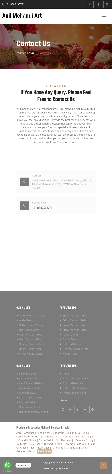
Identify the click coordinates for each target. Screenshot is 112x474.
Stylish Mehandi (72, 344)
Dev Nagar (36, 444)
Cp (57, 440)
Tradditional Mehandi (75, 392)
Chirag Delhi (46, 440)
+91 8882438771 (13, 4)
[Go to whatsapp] (7, 465)
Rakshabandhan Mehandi (34, 412)
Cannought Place (53, 436)
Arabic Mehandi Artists (32, 315)
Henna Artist (70, 353)
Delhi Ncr (22, 444)
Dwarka (69, 444)
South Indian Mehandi (75, 378)
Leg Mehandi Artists (30, 383)
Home (20, 52)
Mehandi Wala (27, 392)
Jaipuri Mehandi (28, 378)
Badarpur (59, 433)
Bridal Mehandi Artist (75, 315)
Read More (44, 451)
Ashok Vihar (44, 433)
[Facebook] (98, 4)
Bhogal (36, 436)
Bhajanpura (74, 433)
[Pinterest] (107, 4)
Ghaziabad (72, 447)
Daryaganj (67, 440)
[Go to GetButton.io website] (7, 471)
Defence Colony (84, 440)
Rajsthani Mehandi (30, 407)
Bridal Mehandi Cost (74, 325)
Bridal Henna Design (31, 353)
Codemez (63, 468)
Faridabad (58, 447)
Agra (19, 433)
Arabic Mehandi (28, 320)
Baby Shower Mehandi (32, 325)
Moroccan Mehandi (30, 397)
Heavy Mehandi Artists (75, 349)
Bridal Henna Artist (30, 349)
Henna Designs (28, 373)
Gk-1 (84, 447)
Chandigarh (88, 436)
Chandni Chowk (27, 440)
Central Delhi (72, 436)
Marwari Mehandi (29, 388)
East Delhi (82, 444)
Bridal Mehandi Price (74, 330)
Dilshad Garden (53, 444)
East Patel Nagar (40, 447)
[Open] (104, 15)
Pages (31, 52)
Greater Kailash (25, 451)
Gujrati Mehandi (72, 339)
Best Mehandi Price (30, 339)
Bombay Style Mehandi (32, 344)
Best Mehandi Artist (30, 334)
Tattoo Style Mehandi (75, 388)
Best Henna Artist (29, 330)
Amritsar (29, 433)
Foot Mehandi (71, 334)
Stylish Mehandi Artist (75, 383)
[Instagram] (90, 4)
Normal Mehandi (29, 402)
